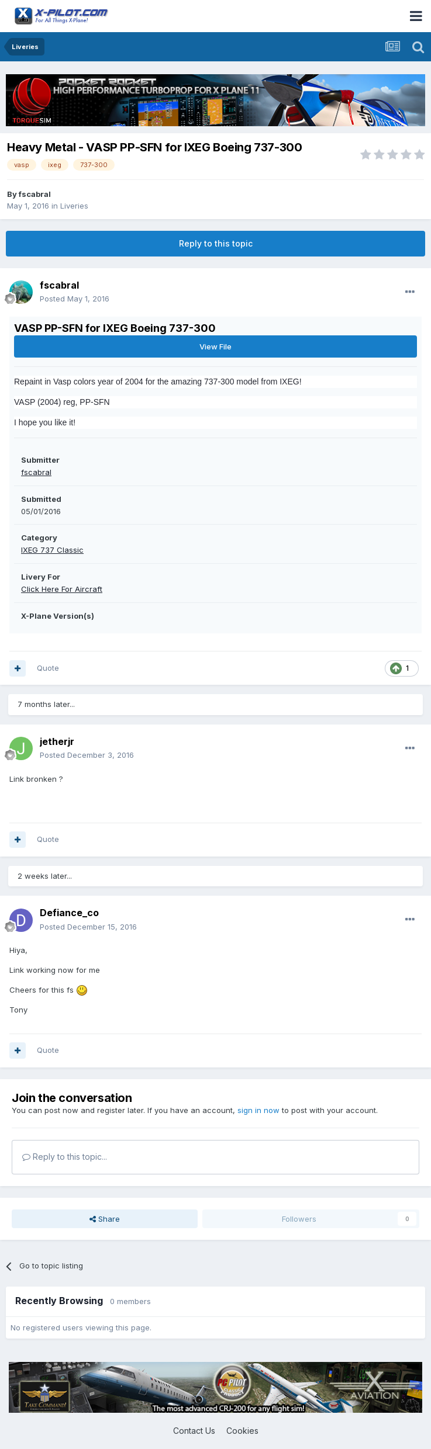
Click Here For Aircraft (61, 589)
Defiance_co (69, 912)
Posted (74, 298)
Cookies (242, 1431)
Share (104, 1219)
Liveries (74, 205)
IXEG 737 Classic (52, 549)
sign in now (258, 1110)
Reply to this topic (216, 243)
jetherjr (57, 741)
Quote (48, 667)
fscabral (35, 194)
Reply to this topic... (64, 1157)
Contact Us (194, 1431)
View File (215, 346)
